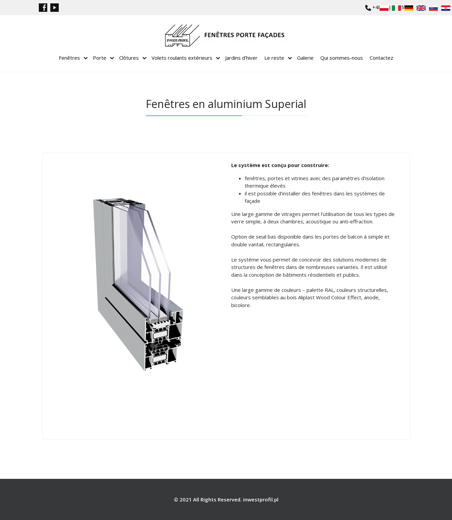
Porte (99, 57)
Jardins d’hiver (241, 57)
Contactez (381, 57)
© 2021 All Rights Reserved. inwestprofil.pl (226, 499)
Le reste (274, 57)
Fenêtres (69, 57)
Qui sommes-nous (341, 57)
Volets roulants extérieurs (182, 57)
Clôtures (129, 57)
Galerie (305, 57)
